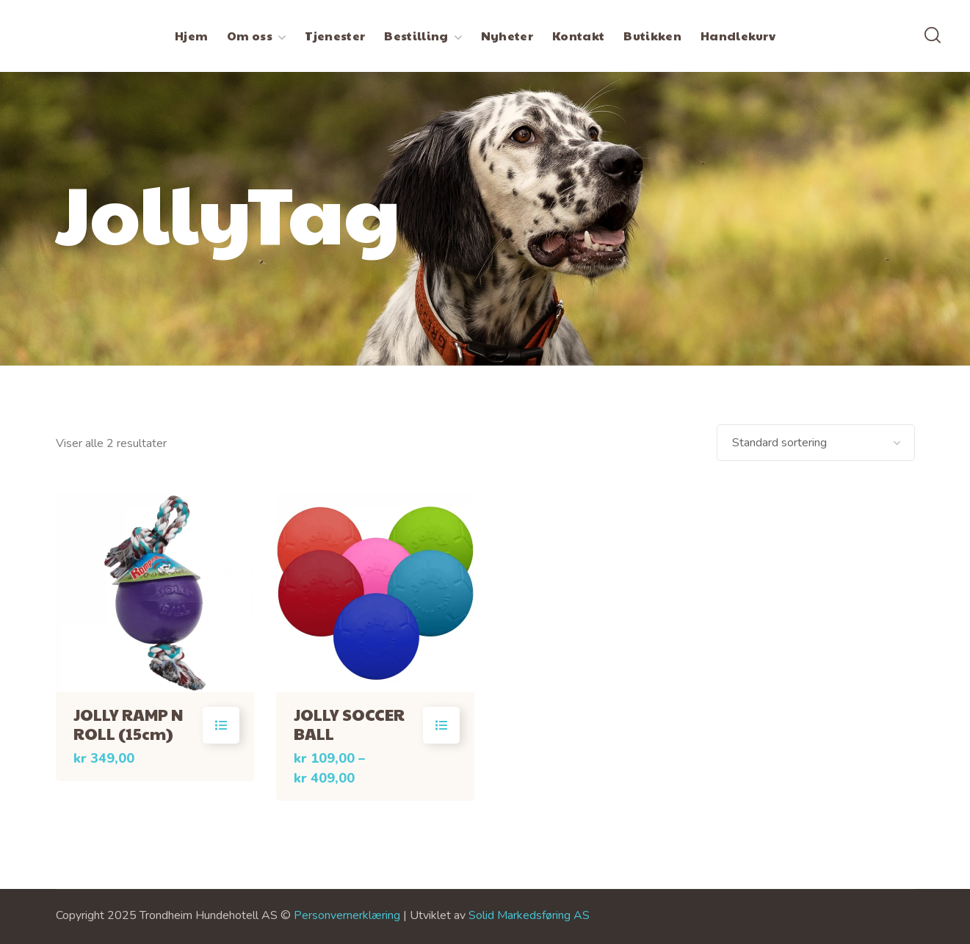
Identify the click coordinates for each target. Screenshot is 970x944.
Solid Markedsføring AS (529, 915)
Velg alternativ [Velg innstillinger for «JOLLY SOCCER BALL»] (441, 725)
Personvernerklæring (347, 915)
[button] (932, 36)
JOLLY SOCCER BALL (349, 723)
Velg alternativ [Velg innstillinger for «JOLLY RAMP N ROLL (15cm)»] (221, 725)
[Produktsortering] (816, 442)
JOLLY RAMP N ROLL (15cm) (128, 723)
